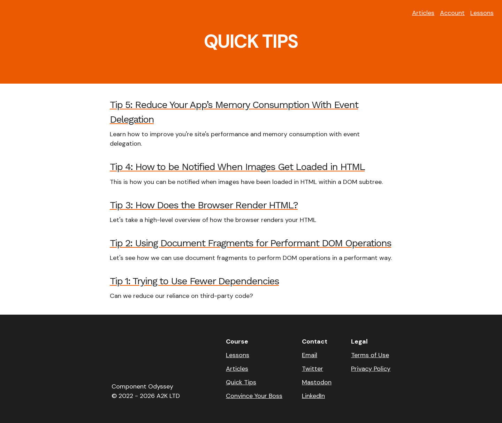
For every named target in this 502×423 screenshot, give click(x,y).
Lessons (482, 13)
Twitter (312, 368)
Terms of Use (370, 355)
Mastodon (317, 382)
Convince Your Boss (254, 396)
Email (309, 355)
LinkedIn (313, 396)
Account (452, 13)
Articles (423, 13)
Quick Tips (241, 382)
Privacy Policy (370, 368)
